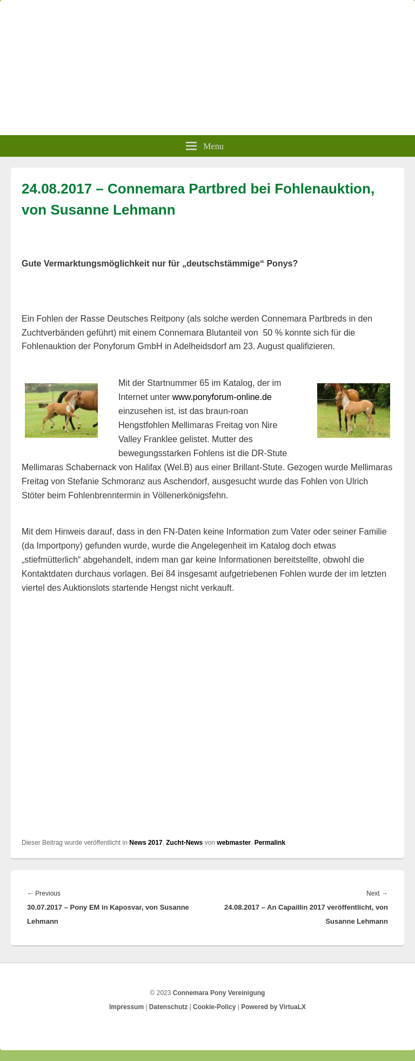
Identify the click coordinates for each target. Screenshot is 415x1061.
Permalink (270, 842)
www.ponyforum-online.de (222, 397)
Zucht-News (184, 842)
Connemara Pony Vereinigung (219, 993)
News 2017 (145, 842)
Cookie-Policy (214, 1007)
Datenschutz (168, 1007)
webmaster (234, 842)
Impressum (126, 1007)
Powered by (273, 1007)
